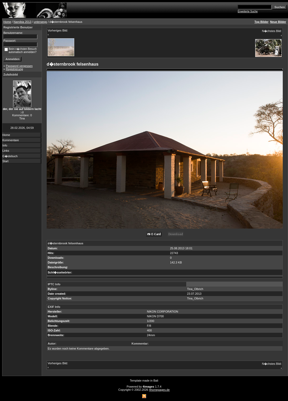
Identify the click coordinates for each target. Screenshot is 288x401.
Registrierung (14, 69)
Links (5, 150)
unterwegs (40, 21)
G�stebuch (10, 156)
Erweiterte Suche (248, 11)
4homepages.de (159, 389)
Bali (155, 380)
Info (4, 145)
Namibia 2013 (22, 21)
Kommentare (10, 140)
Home (7, 21)
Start (5, 161)
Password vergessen (19, 65)
